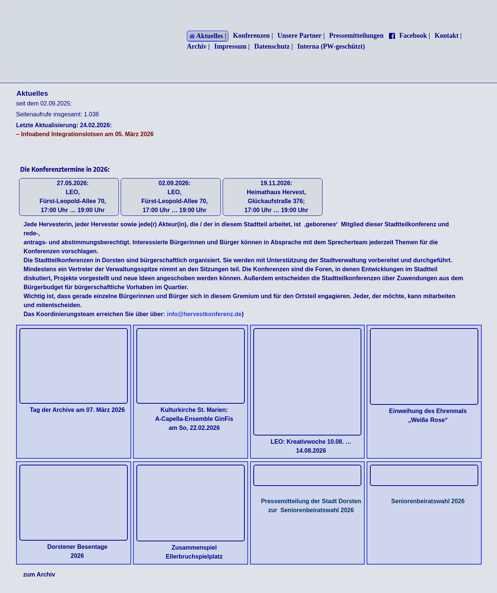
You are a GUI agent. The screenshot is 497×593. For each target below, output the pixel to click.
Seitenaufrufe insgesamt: (50, 114)
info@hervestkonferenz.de (203, 314)
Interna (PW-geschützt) (331, 46)
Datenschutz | (273, 46)
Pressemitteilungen (356, 35)
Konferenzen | (253, 35)
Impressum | (232, 46)
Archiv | (198, 46)
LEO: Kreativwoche (298, 441)
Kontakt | (448, 35)
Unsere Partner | (301, 35)
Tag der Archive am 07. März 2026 (77, 410)
